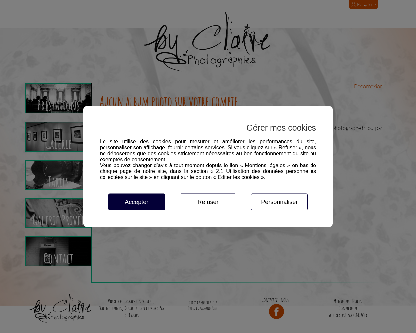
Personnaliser (279, 202)
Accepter (136, 202)
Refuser (207, 202)
